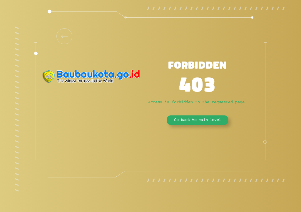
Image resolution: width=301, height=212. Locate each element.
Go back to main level (197, 120)
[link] (64, 36)
